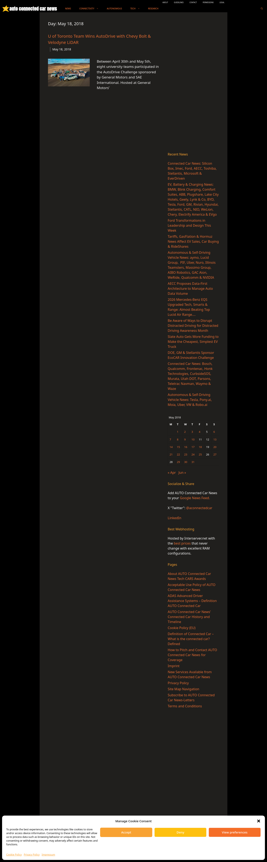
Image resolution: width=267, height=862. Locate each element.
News (68, 8)
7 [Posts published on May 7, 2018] (170, 439)
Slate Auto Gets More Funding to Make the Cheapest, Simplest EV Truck (193, 341)
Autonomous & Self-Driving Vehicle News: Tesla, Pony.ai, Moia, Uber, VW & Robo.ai (190, 399)
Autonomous (114, 8)
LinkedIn (174, 518)
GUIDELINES (179, 2)
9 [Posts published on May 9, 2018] (185, 439)
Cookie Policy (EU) (181, 628)
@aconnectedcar (199, 508)
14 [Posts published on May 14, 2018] (171, 447)
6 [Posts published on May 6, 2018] (214, 432)
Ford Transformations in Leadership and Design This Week (189, 225)
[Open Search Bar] (262, 8)
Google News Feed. (195, 498)
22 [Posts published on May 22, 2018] (178, 454)
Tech (137, 8)
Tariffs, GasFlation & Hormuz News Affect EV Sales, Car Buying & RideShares (193, 241)
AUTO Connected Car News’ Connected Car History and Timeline (189, 616)
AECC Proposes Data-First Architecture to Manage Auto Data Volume (190, 288)
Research (153, 8)
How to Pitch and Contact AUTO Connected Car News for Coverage (192, 655)
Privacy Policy (32, 854)
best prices (182, 543)
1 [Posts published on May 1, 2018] (177, 432)
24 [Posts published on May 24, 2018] (193, 454)
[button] (259, 821)
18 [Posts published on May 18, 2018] (200, 447)
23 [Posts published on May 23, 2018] (185, 454)
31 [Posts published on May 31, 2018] (193, 462)
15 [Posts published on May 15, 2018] (178, 447)
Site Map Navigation (183, 689)
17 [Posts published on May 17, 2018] (193, 447)
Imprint (174, 666)
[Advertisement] (193, 83)
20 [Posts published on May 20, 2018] (215, 447)
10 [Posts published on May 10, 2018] (193, 439)
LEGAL (221, 2)
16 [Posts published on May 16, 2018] (185, 447)
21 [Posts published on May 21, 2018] (171, 454)
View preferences (235, 832)
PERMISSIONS (208, 2)
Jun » (182, 472)
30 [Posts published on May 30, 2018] (185, 462)
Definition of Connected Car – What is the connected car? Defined (191, 639)
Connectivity (91, 8)
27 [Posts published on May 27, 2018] (215, 454)
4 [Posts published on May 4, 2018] (199, 432)
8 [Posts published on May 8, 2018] (177, 439)
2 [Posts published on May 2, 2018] (185, 432)
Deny (180, 832)
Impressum (48, 854)
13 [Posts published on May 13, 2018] (215, 439)
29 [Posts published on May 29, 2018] (178, 462)
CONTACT (193, 2)
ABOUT (165, 2)
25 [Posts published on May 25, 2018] (200, 454)
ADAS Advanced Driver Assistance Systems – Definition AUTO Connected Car (192, 600)
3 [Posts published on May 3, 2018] (192, 432)
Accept (126, 832)
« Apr (172, 472)
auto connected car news (33, 8)
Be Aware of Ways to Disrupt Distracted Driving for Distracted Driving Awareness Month (193, 325)
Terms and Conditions (185, 706)
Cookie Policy (14, 854)
